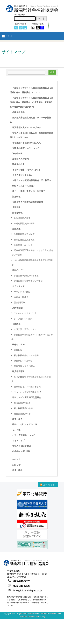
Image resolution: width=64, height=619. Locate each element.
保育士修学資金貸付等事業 (26, 275)
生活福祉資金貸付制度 (24, 234)
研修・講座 (17, 470)
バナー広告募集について (23, 435)
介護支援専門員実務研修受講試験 (27, 202)
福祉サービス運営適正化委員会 (26, 397)
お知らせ (16, 465)
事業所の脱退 (18, 164)
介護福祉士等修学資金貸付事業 (28, 281)
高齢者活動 (17, 308)
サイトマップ (18, 440)
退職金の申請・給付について (25, 148)
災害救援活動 (20, 302)
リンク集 (16, 430)
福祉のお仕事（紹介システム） (26, 170)
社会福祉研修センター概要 (26, 355)
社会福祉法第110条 (21, 451)
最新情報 (16, 207)
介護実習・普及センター (25, 329)
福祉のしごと (18, 270)
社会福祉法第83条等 (23, 408)
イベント (16, 459)
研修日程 (18, 350)
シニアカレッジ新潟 (23, 319)
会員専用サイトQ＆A (22, 175)
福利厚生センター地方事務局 (27, 387)
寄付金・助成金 (21, 297)
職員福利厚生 (18, 371)
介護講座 (16, 324)
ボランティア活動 (22, 292)
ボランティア (18, 286)
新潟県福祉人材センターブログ (26, 127)
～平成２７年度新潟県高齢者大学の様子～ (31, 180)
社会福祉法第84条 (22, 413)
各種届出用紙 (18, 112)
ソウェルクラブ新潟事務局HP (27, 392)
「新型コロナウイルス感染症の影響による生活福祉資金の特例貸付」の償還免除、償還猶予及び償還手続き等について (31, 102)
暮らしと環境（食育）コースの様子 (28, 191)
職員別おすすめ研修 (23, 361)
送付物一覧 (17, 153)
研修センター (18, 344)
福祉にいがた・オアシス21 (24, 424)
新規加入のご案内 (20, 159)
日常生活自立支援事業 (24, 240)
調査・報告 (17, 419)
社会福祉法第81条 (22, 403)
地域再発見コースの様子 (23, 186)
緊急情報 (16, 196)
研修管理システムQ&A (24, 366)
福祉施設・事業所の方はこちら (26, 143)
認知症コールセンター (24, 245)
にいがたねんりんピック (25, 313)
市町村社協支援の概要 (24, 223)
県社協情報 (17, 213)
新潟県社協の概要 (22, 218)
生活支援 (16, 229)
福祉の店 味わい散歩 (21, 446)
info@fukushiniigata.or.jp (27, 590)
